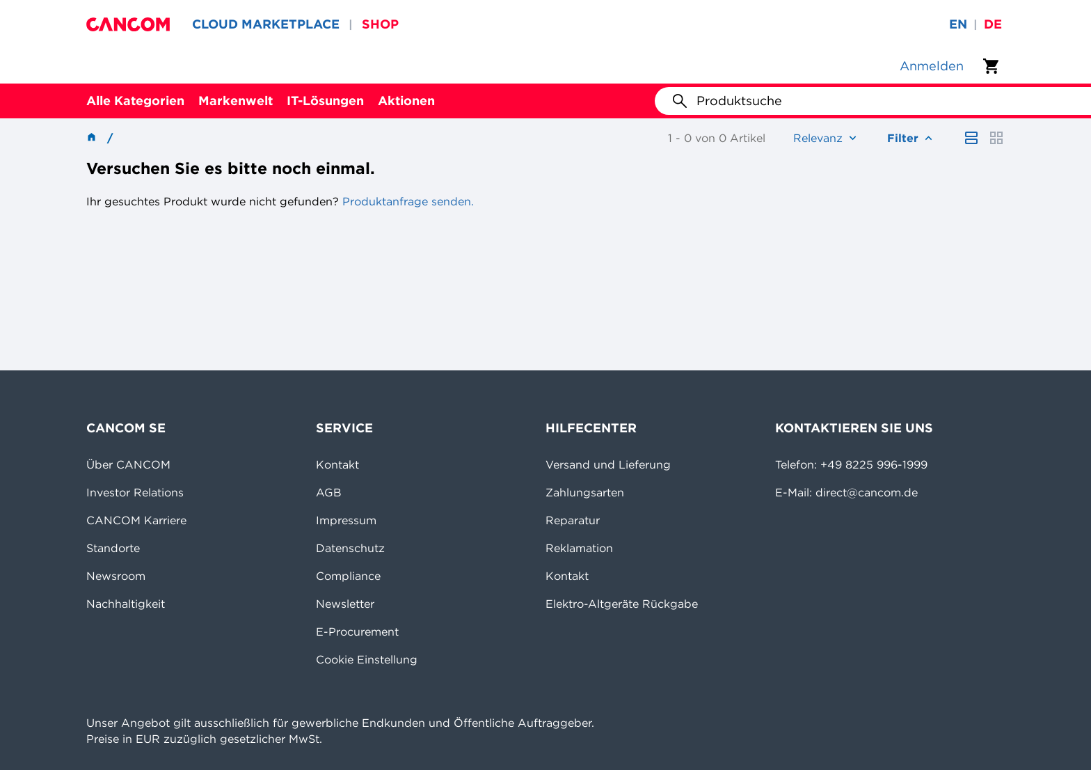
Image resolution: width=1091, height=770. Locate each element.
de (993, 24)
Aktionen (406, 101)
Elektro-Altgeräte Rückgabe (622, 604)
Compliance (348, 576)
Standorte (113, 548)
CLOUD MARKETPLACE (266, 24)
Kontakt (337, 464)
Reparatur (573, 520)
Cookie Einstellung (366, 659)
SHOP (380, 24)
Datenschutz (350, 548)
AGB (329, 492)
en (958, 24)
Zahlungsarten (585, 492)
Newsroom (115, 576)
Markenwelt (235, 101)
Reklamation (579, 548)
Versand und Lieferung (608, 464)
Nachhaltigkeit (125, 604)
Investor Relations (135, 492)
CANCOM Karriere (136, 520)
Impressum (346, 520)
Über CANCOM (128, 464)
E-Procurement (357, 631)
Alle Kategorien (135, 101)
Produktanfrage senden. (406, 201)
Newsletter (345, 604)
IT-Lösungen (325, 101)
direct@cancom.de (866, 492)
